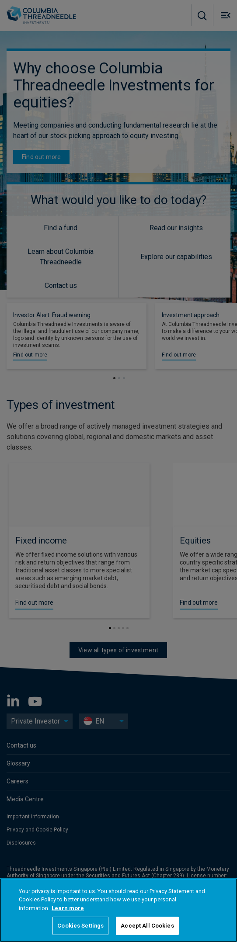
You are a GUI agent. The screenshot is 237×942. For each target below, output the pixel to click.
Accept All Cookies (147, 925)
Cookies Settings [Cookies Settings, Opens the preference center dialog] (80, 925)
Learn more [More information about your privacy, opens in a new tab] (68, 908)
